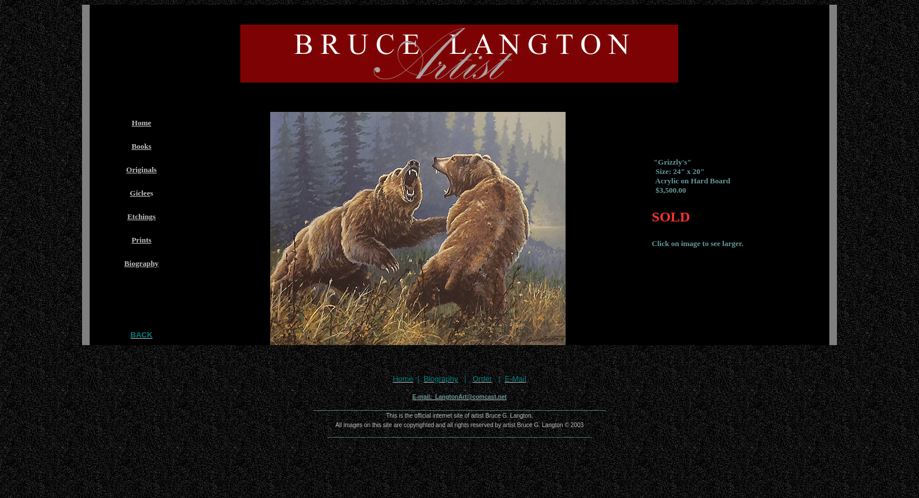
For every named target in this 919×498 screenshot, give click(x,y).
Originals (141, 169)
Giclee (140, 193)
